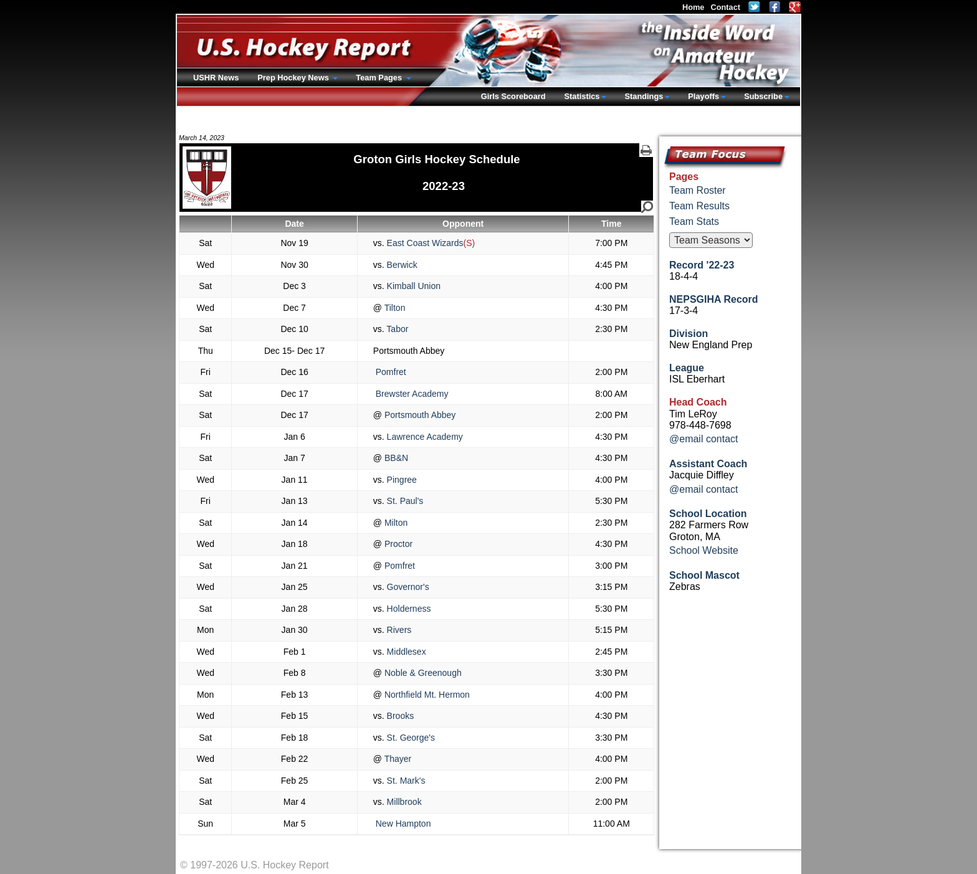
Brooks (399, 716)
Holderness (407, 609)
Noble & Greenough (422, 673)
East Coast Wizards (424, 243)
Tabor (396, 329)
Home (693, 7)
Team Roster (697, 190)
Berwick (400, 265)
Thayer (396, 759)
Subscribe (763, 96)
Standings (643, 96)
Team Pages (380, 77)
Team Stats (694, 221)
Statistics (582, 96)
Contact (725, 7)
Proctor (397, 544)
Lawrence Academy (423, 437)
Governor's (406, 587)
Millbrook (403, 802)
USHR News (216, 77)
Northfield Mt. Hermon (426, 695)
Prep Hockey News (294, 77)
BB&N (395, 458)
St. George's (409, 738)
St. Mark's (405, 781)
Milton (394, 523)
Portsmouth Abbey (418, 415)
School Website (703, 550)
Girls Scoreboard (513, 96)
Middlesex (405, 652)
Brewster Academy (411, 394)
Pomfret (389, 372)
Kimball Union (412, 286)
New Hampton (402, 824)
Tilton (393, 308)
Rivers (398, 630)
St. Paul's (404, 501)
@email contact (703, 439)
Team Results (699, 206)
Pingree (400, 480)
